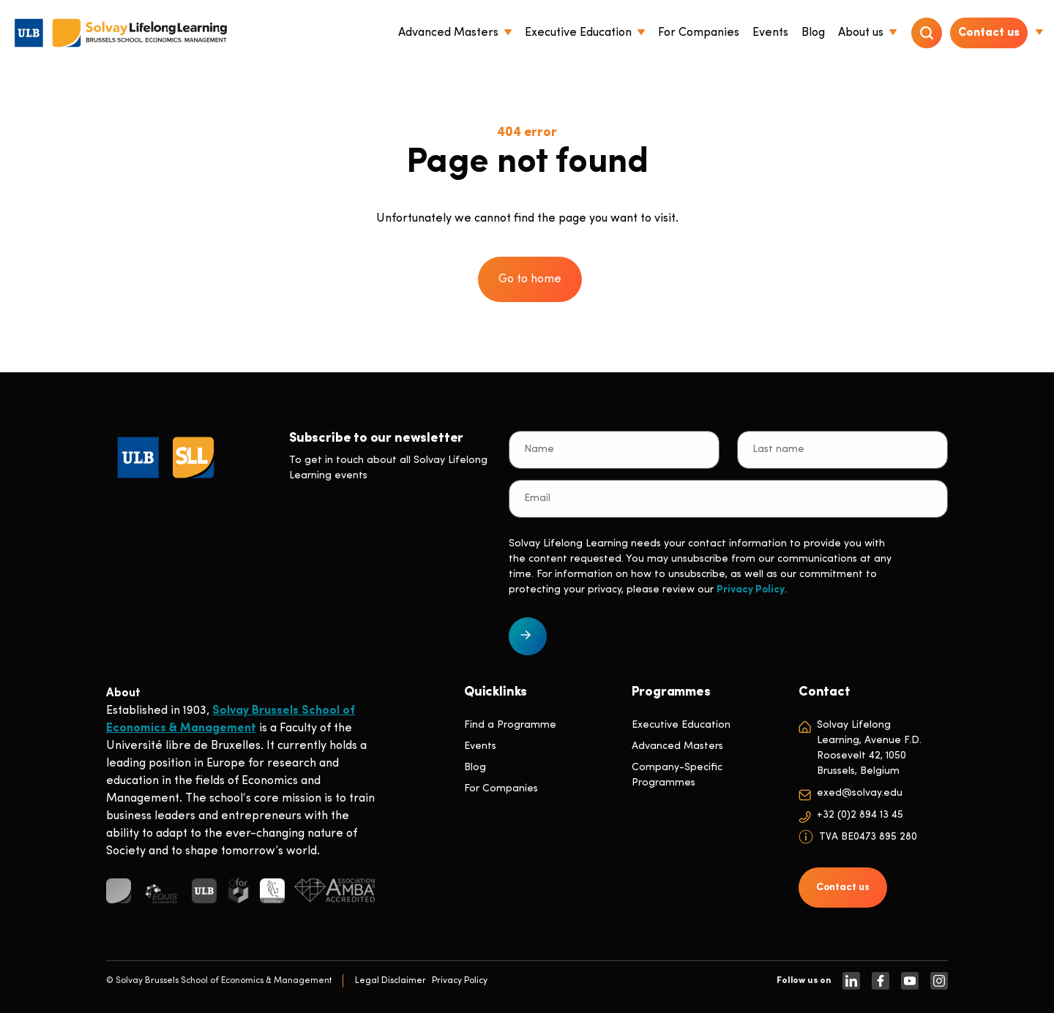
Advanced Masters (677, 747)
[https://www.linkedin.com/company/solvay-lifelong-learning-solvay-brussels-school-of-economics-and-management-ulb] (851, 979)
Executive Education (681, 725)
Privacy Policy (751, 589)
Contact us (989, 33)
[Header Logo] (121, 33)
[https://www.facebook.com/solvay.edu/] (880, 979)
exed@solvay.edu (859, 793)
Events (480, 747)
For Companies (501, 789)
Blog (475, 768)
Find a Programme (510, 725)
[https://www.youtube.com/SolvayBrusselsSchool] (910, 979)
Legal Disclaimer (390, 979)
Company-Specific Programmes (677, 776)
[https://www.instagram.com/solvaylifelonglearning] (939, 979)
